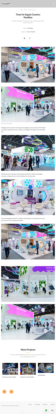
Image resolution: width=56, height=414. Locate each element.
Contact (52, 404)
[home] (6, 3)
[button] (53, 3)
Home (21, 9)
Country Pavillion (32, 9)
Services (45, 404)
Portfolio (37, 404)
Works (25, 9)
